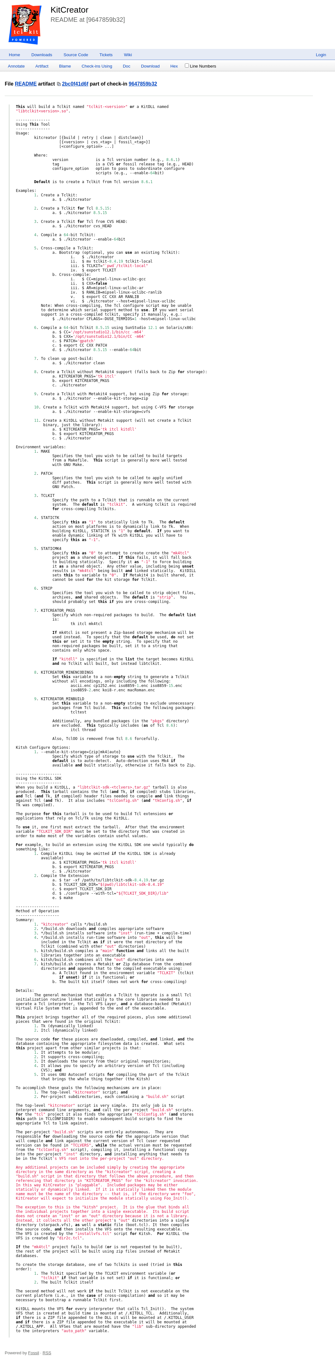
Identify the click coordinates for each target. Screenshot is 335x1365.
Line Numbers (200, 66)
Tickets (106, 54)
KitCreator (69, 10)
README (26, 83)
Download (150, 66)
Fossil (33, 1352)
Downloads (42, 54)
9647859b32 (143, 83)
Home (14, 54)
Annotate (16, 66)
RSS (47, 1352)
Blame (65, 66)
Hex (174, 66)
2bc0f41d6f (75, 83)
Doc (126, 66)
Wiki (128, 54)
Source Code (76, 54)
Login (321, 54)
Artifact (41, 66)
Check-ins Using (97, 66)
